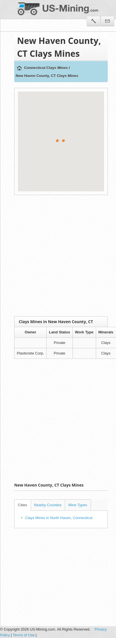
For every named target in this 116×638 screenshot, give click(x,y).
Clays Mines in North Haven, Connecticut (58, 518)
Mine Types (77, 505)
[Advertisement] (53, 255)
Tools (93, 21)
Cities (22, 505)
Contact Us (107, 21)
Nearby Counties (48, 505)
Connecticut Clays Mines (46, 68)
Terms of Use (24, 635)
